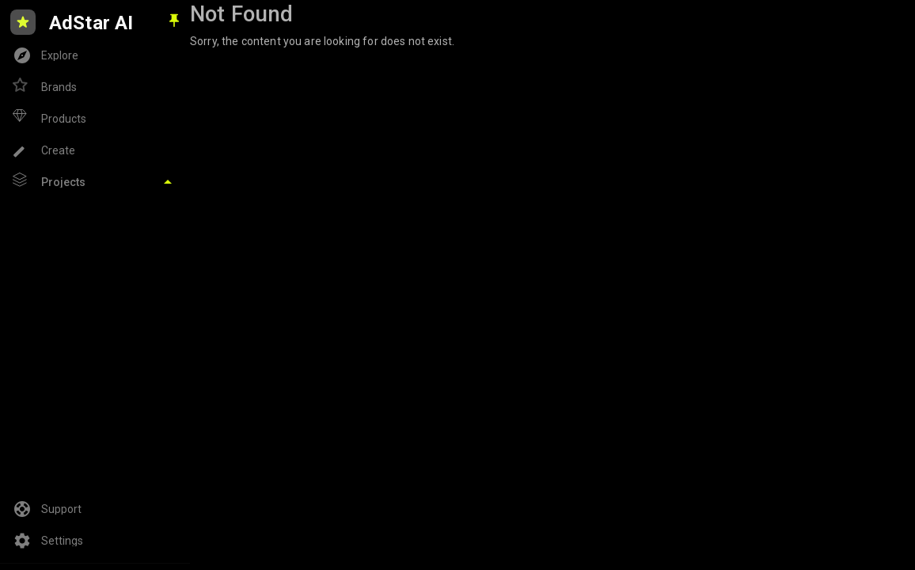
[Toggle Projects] (95, 182)
